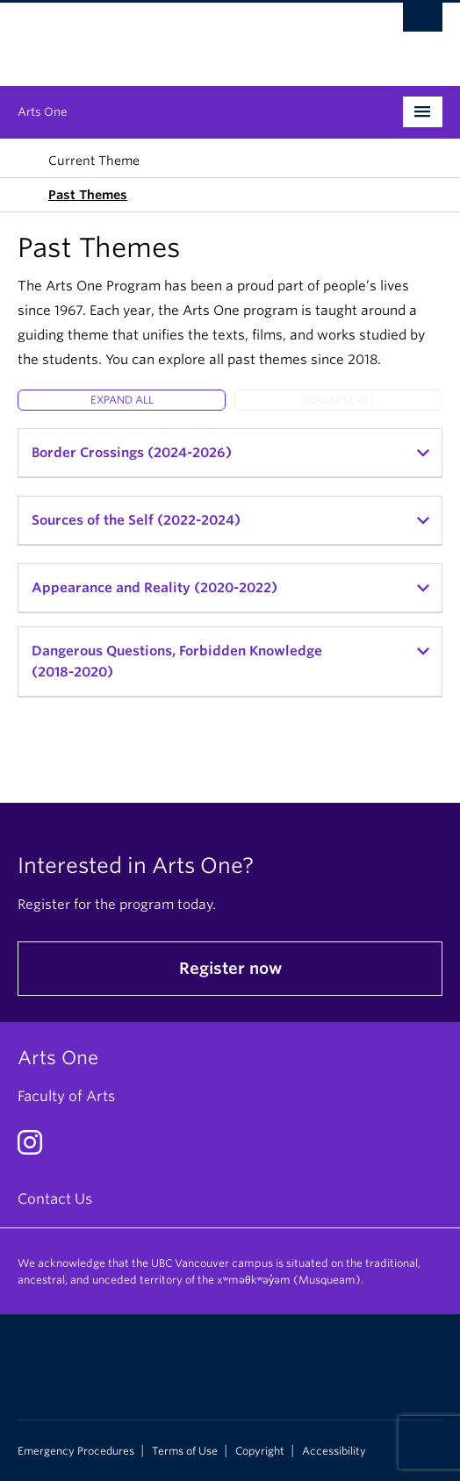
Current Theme (94, 161)
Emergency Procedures (76, 1451)
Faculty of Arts (66, 1096)
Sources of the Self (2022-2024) (136, 520)
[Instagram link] (36, 1148)
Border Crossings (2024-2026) (132, 453)
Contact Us (55, 1199)
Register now (230, 968)
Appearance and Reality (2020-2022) (154, 588)
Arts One (43, 111)
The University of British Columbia (166, 36)
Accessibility (334, 1451)
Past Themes (87, 195)
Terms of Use (185, 1451)
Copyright (259, 1451)
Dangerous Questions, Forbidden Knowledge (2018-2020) (177, 661)
